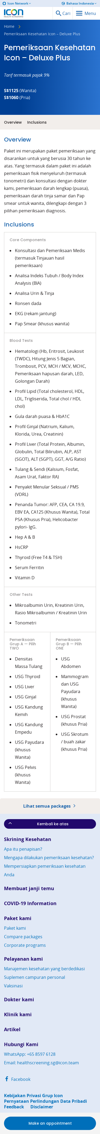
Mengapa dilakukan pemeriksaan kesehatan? (49, 858)
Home (9, 27)
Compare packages (23, 937)
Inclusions (37, 122)
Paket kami (17, 918)
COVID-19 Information (30, 903)
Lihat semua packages (50, 806)
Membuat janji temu (29, 888)
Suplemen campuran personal (34, 977)
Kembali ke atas (38, 823)
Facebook (17, 1079)
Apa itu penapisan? (23, 849)
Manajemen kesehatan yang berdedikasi (44, 969)
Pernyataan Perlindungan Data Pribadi (45, 1101)
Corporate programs (25, 945)
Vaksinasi (13, 986)
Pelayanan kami (23, 959)
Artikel (12, 1029)
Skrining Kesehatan (27, 839)
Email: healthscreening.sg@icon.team (41, 1063)
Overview (13, 122)
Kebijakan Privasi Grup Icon (33, 1095)
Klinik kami (18, 1014)
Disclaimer (41, 1107)
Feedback (14, 1107)
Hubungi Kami (21, 1044)
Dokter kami (19, 999)
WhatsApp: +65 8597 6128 (29, 1054)
